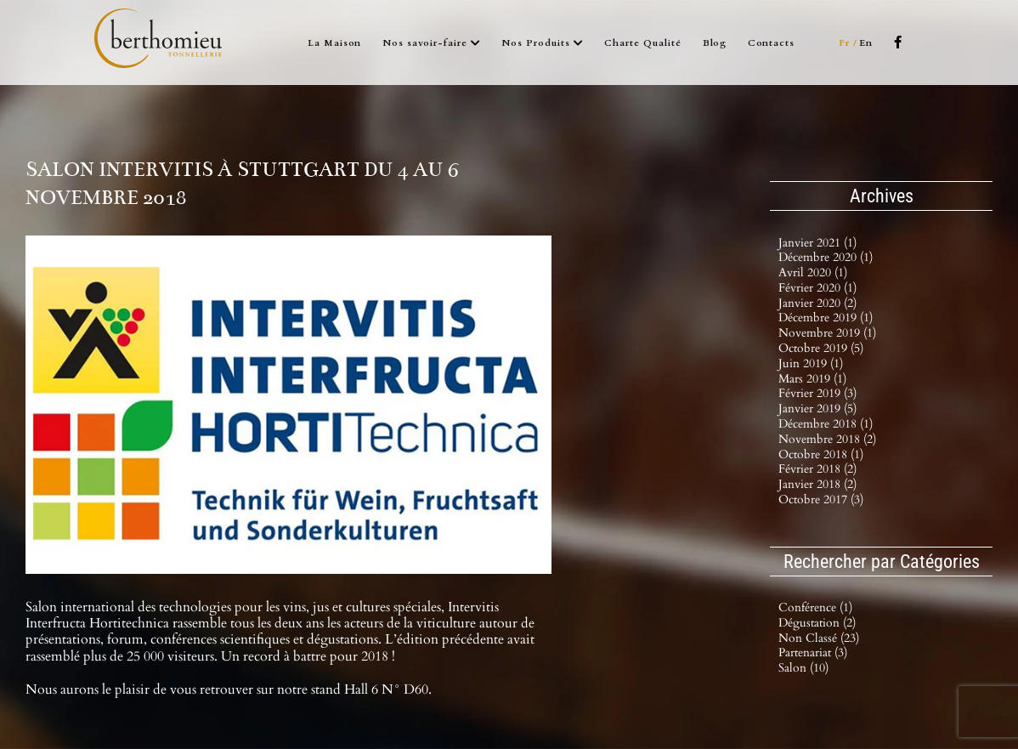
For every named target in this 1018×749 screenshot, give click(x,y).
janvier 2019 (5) (817, 408)
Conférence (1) (815, 608)
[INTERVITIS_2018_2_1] (288, 404)
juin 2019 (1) (810, 363)
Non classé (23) (818, 639)
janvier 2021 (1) (817, 243)
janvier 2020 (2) (817, 303)
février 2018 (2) (817, 469)
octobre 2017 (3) (820, 499)
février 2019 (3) (817, 393)
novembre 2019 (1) (827, 333)
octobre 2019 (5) (820, 348)
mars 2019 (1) (812, 379)
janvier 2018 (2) (817, 484)
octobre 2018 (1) (820, 454)
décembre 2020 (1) (825, 257)
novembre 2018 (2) (827, 439)
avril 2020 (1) (812, 272)
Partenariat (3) (812, 653)
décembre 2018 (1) (825, 424)
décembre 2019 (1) (825, 317)
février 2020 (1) (817, 288)
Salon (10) (803, 668)
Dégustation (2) (817, 623)
